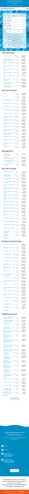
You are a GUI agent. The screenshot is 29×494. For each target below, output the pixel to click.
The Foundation (15, 5)
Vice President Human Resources (14, 39)
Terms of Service (21, 479)
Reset (10, 31)
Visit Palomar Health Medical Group (14, 1)
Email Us (6, 449)
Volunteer (9, 5)
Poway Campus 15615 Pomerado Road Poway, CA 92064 (9, 455)
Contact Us (4, 481)
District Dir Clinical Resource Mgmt (14, 44)
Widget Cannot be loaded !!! (14, 411)
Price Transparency (10, 486)
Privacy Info (14, 479)
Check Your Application (14, 399)
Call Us (5, 445)
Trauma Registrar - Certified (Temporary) (14, 36)
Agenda (18, 481)
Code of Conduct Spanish (7, 484)
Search (18, 31)
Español (20, 5)
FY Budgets (23, 481)
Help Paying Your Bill (19, 486)
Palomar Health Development (20, 484)
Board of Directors (12, 481)
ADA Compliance (7, 479)
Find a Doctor (14, 470)
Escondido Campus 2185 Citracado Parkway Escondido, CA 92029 (9, 461)
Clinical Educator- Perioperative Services (14, 42)
